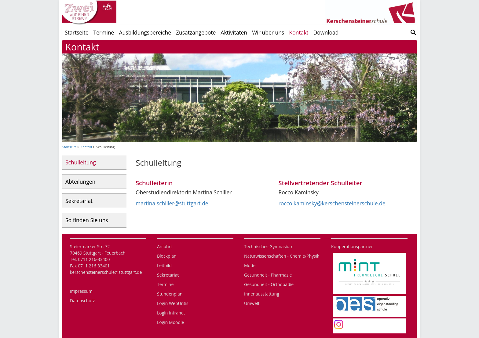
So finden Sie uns (86, 220)
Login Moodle (170, 322)
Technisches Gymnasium (268, 246)
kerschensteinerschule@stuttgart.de (106, 272)
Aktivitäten (234, 32)
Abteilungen (80, 181)
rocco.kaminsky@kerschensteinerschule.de (332, 203)
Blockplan (167, 256)
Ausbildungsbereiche (145, 32)
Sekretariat (79, 200)
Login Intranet (171, 313)
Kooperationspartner (352, 246)
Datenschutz (82, 300)
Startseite (77, 32)
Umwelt (251, 303)
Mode (249, 265)
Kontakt (298, 32)
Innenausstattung (261, 294)
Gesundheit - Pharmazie (268, 275)
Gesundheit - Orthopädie (269, 284)
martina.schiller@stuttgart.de (172, 203)
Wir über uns (268, 32)
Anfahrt (164, 246)
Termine (103, 32)
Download (326, 32)
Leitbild (164, 265)
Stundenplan (169, 294)
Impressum (81, 291)
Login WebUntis (172, 303)
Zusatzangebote (196, 32)
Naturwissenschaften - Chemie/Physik (281, 256)
